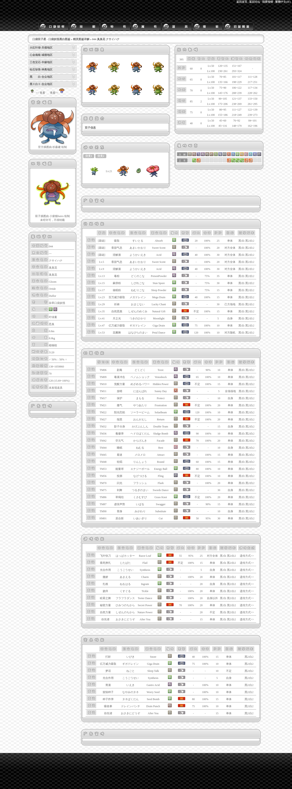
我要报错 (267, 1)
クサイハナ (56, 260)
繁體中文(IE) (283, 1)
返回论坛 (254, 1)
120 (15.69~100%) (59, 380)
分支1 (88, 156)
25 (218, 240)
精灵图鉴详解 (81, 39)
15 (218, 290)
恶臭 (51, 324)
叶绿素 (53, 317)
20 (218, 247)
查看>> (58, 92)
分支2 (100, 156)
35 (218, 276)
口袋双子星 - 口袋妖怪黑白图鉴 (51, 39)
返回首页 (241, 1)
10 (218, 325)
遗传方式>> (247, 555)
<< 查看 (37, 92)
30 (218, 254)
